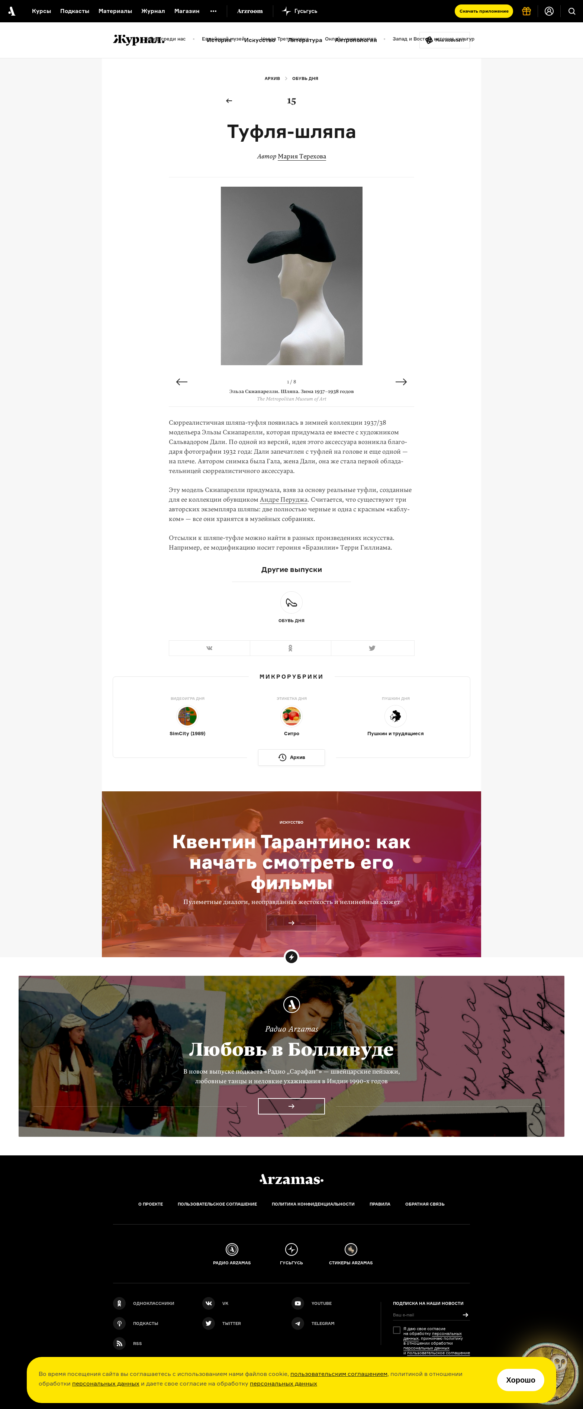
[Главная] (291, 1179)
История (219, 40)
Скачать (484, 11)
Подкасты (74, 11)
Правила (380, 1204)
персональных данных (105, 1383)
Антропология (356, 40)
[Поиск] (571, 11)
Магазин (187, 11)
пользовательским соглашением (338, 1373)
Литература (305, 40)
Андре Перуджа (283, 500)
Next (401, 382)
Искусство (259, 40)
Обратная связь (425, 1204)
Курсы (41, 11)
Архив (272, 78)
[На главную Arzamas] (11, 11)
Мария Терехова (302, 156)
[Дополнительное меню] (213, 11)
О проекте (150, 1204)
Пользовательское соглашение (217, 1204)
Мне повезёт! (449, 40)
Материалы (115, 11)
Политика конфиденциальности (313, 1204)
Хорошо (520, 1380)
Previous (181, 382)
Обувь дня (305, 78)
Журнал (153, 11)
